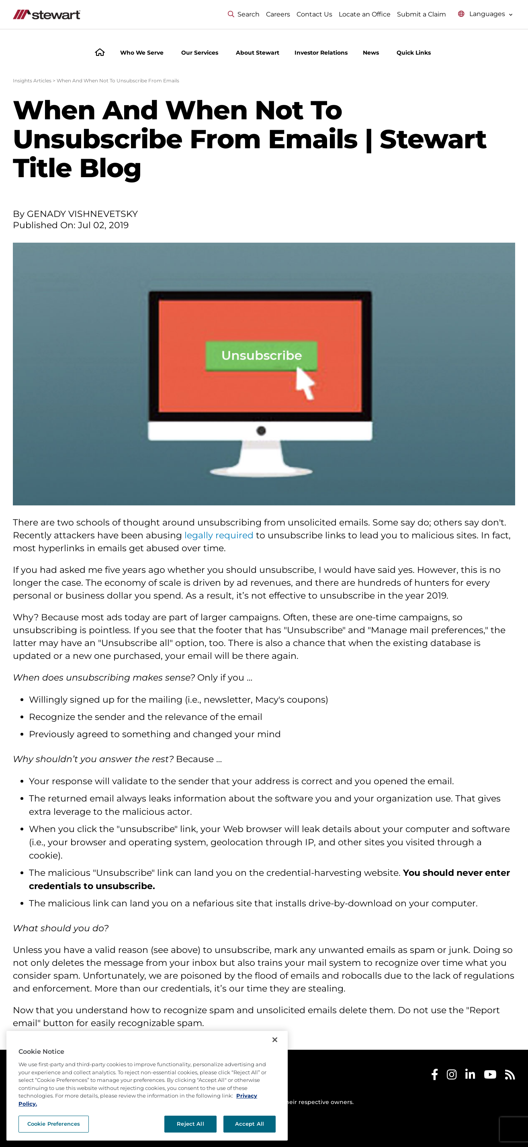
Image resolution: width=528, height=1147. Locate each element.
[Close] (275, 1040)
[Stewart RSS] (510, 1076)
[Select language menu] (485, 14)
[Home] (100, 53)
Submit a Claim (421, 14)
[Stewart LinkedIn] (470, 1076)
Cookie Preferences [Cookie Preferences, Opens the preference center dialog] (53, 1123)
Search (244, 14)
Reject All (190, 1123)
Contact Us (314, 14)
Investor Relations (321, 52)
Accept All (249, 1123)
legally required (219, 535)
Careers (278, 14)
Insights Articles (32, 81)
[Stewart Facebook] (434, 1076)
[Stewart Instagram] (452, 1076)
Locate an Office (365, 14)
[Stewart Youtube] (490, 1076)
